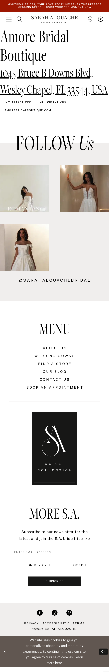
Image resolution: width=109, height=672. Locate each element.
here (58, 668)
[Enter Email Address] (54, 555)
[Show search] (19, 19)
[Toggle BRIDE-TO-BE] (23, 568)
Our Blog (55, 374)
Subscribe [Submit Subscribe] (55, 586)
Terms (79, 628)
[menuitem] (8, 20)
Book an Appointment (55, 390)
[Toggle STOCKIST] (64, 568)
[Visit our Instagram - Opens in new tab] (54, 617)
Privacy (31, 628)
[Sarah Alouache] (54, 19)
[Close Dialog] (5, 656)
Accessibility (55, 628)
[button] (8, 20)
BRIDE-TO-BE (39, 568)
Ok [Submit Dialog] (103, 656)
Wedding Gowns (54, 358)
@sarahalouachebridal (55, 282)
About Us (55, 350)
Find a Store (55, 366)
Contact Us (55, 382)
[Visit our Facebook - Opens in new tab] (40, 617)
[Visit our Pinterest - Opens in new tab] (69, 617)
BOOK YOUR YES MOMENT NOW (78, 7)
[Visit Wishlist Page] (100, 19)
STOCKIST (77, 568)
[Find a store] (90, 19)
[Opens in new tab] (31, 112)
